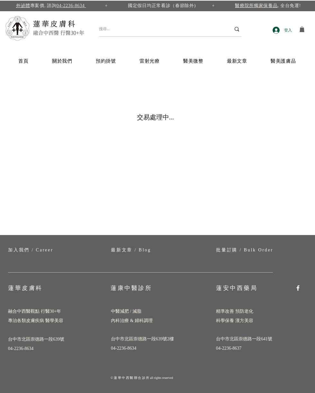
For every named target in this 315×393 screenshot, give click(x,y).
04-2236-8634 (71, 5)
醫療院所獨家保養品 (256, 5)
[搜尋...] (160, 29)
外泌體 (23, 5)
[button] (302, 29)
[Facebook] (298, 288)
